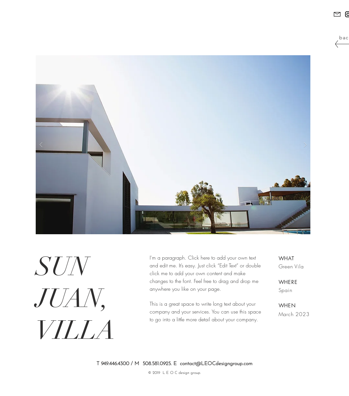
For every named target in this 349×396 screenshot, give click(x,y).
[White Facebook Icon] (280, 392)
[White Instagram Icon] (298, 392)
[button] (173, 144)
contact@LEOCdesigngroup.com (216, 363)
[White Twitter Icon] (289, 392)
